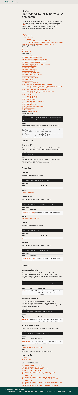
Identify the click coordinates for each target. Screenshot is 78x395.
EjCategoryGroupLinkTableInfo (30, 25)
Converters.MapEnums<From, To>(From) (33, 367)
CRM (34, 111)
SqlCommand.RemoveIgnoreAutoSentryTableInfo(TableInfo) (38, 87)
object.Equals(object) (28, 103)
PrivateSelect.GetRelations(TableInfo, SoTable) (35, 59)
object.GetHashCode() (28, 108)
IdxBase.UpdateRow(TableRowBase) (32, 347)
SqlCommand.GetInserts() (29, 94)
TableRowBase (26, 341)
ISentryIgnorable (26, 51)
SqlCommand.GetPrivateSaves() (31, 92)
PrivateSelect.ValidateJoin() (29, 66)
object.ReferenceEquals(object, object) (33, 106)
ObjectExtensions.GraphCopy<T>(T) (32, 370)
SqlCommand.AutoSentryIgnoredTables (33, 101)
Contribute (69, 391)
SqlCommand (28, 36)
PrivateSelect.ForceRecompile (30, 77)
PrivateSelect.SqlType (28, 79)
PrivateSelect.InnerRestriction (30, 218)
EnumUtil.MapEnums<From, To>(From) (32, 365)
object (25, 34)
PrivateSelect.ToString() (28, 71)
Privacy (36, 391)
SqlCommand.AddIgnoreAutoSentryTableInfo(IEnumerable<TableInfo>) (42, 86)
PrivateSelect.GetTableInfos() (30, 56)
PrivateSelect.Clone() (28, 67)
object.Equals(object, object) (30, 104)
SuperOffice (29, 111)
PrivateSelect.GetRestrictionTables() (32, 74)
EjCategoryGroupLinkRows (29, 44)
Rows (36, 111)
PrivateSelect (29, 37)
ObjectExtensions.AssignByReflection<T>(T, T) (35, 368)
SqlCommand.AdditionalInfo (30, 82)
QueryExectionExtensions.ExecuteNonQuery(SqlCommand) (38, 372)
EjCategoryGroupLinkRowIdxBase (53, 42)
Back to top (70, 393)
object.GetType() (26, 109)
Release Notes (29, 391)
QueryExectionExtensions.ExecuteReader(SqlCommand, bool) (39, 377)
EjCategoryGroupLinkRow (36, 42)
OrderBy (24, 188)
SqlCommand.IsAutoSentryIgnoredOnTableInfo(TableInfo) (38, 91)
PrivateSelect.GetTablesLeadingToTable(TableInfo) (36, 64)
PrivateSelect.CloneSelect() (29, 69)
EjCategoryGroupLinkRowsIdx (45, 44)
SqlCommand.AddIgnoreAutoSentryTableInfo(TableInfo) (37, 84)
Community (20, 391)
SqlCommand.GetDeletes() (29, 98)
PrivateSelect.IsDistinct (28, 76)
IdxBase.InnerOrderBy (28, 192)
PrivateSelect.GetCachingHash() (31, 72)
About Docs (61, 391)
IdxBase (29, 39)
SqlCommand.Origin (27, 81)
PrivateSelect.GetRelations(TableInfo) (32, 57)
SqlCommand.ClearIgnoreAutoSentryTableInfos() (35, 89)
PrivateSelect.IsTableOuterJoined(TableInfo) (34, 61)
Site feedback (44, 391)
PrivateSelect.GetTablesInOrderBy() (32, 62)
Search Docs (53, 391)
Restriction (25, 212)
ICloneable (25, 50)
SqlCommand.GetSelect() (29, 99)
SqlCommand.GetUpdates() (30, 96)
